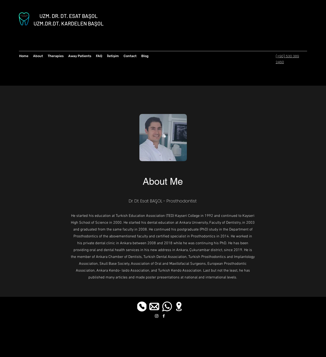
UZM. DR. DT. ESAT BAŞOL (68, 16)
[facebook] (163, 316)
